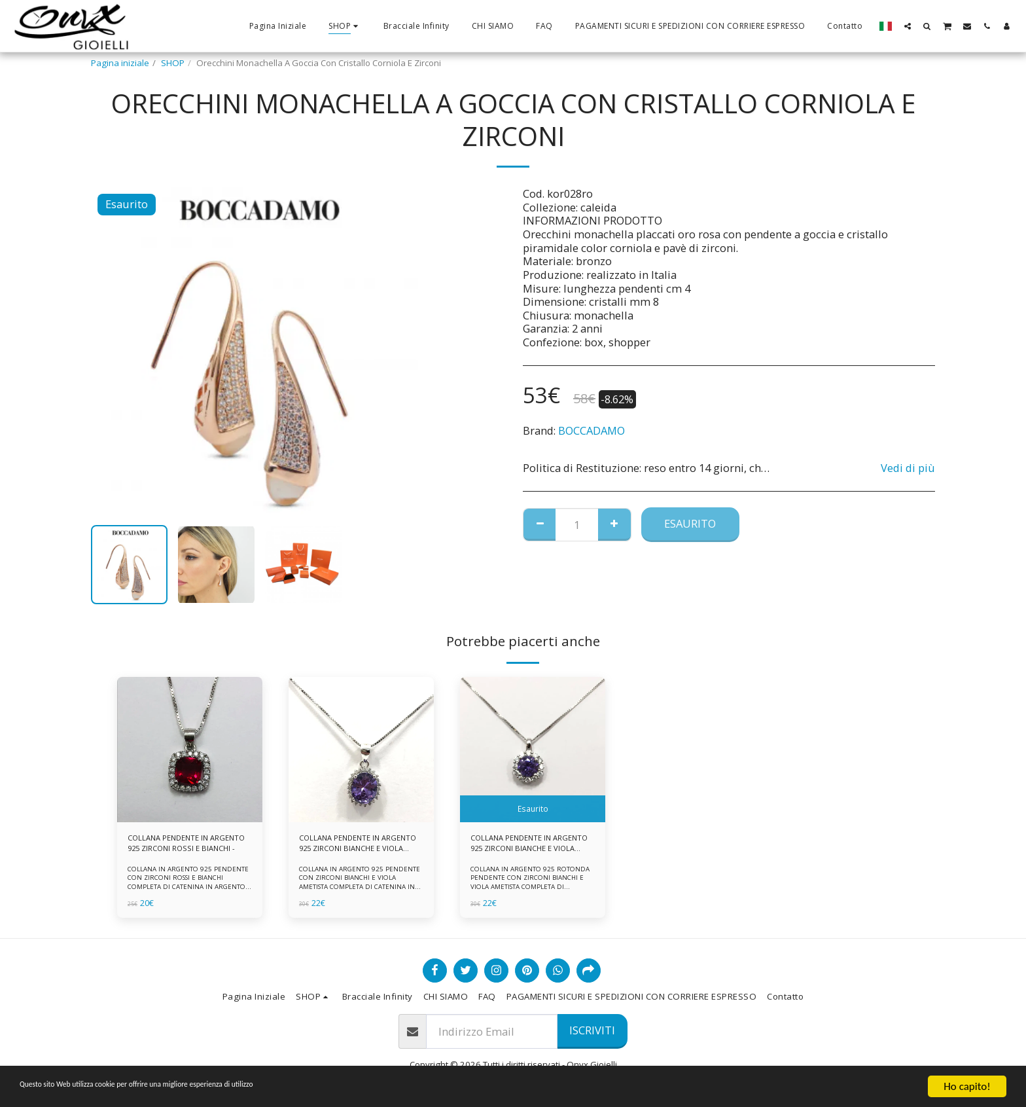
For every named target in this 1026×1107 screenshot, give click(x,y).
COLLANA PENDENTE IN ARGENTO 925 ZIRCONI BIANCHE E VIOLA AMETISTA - (526, 846)
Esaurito (690, 523)
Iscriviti (592, 1030)
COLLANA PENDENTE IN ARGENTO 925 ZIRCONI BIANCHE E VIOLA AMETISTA (352, 846)
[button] (907, 26)
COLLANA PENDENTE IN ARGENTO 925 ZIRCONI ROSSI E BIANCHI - (187, 846)
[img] (189, 749)
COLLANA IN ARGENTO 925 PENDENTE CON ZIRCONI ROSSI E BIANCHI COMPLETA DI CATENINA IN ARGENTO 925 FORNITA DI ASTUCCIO (189, 885)
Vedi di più (908, 468)
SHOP (173, 63)
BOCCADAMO (591, 430)
